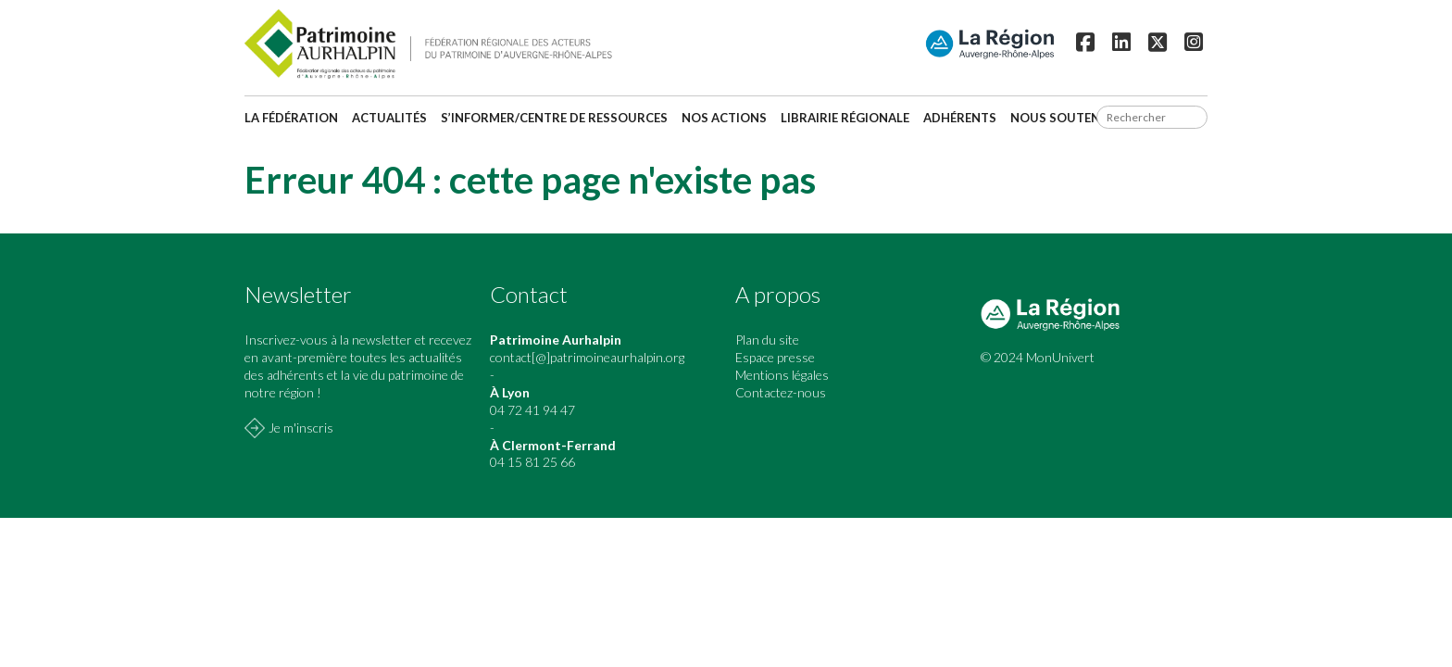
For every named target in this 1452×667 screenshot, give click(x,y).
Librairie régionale (845, 117)
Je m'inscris (301, 427)
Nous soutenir (1061, 117)
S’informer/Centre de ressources (554, 117)
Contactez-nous (780, 392)
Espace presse (775, 357)
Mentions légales (782, 375)
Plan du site (767, 339)
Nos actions (724, 117)
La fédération (291, 117)
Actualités (389, 117)
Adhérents (959, 117)
